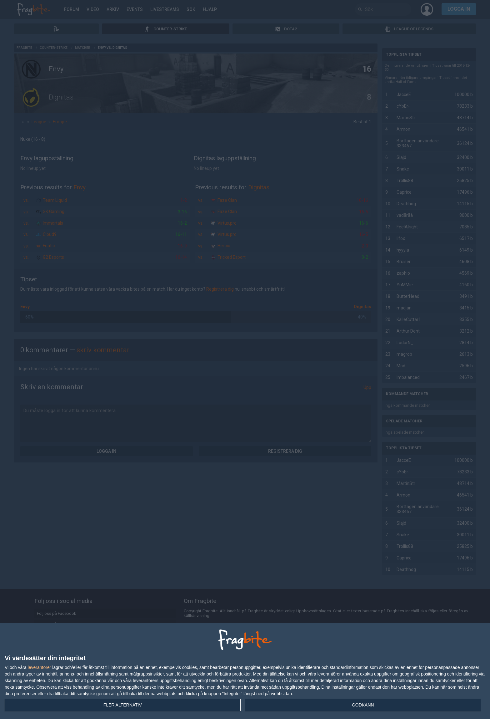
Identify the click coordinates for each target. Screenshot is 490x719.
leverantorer (39, 667)
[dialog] (245, 671)
